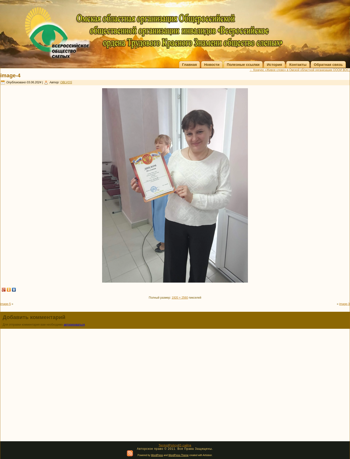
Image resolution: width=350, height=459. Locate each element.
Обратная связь (328, 64)
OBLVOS (66, 82)
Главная (189, 64)
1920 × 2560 (180, 297)
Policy (173, 445)
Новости (211, 64)
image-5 (5, 304)
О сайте (185, 445)
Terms (163, 445)
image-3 (344, 304)
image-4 (10, 75)
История (274, 64)
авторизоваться (74, 324)
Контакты (297, 64)
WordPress (157, 455)
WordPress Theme (178, 455)
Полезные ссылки (243, 64)
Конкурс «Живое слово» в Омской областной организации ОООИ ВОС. (300, 70)
